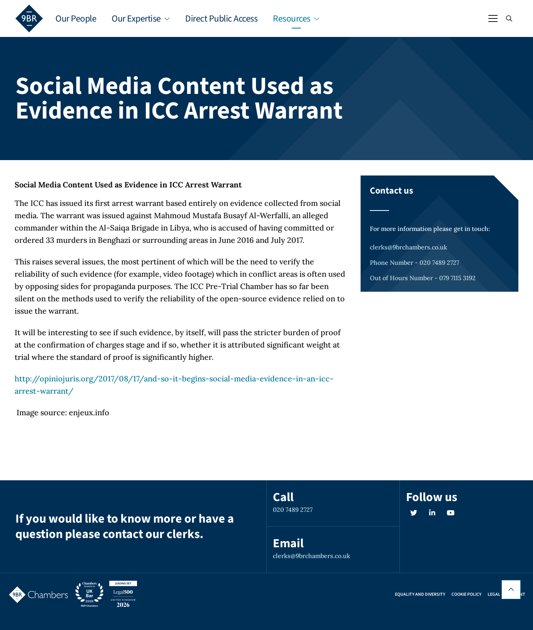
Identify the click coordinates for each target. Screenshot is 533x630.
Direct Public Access (221, 18)
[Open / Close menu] (493, 18)
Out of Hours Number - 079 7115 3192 (423, 278)
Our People (75, 18)
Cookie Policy (466, 594)
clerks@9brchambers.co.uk (408, 247)
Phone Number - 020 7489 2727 (414, 262)
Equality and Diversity (420, 594)
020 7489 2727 (292, 509)
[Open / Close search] (509, 18)
